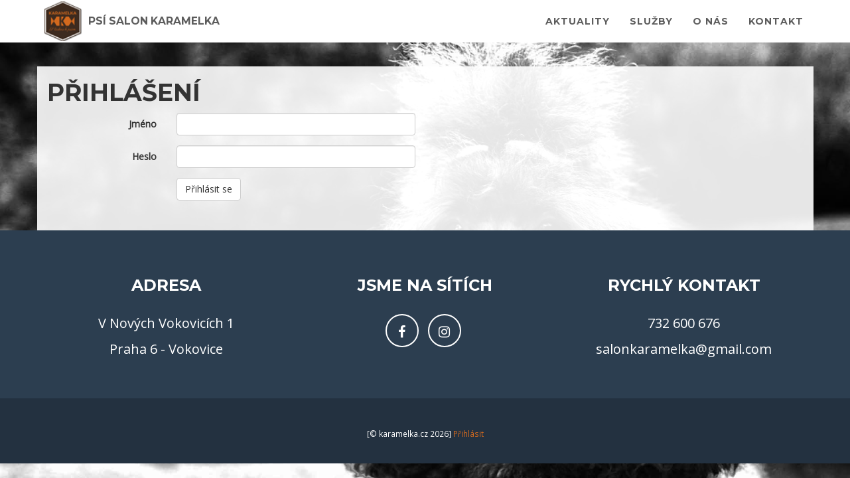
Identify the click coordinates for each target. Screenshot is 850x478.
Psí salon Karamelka (170, 26)
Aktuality (577, 27)
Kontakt (776, 27)
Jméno (143, 124)
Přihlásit (468, 433)
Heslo (144, 156)
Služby (651, 27)
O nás (711, 27)
